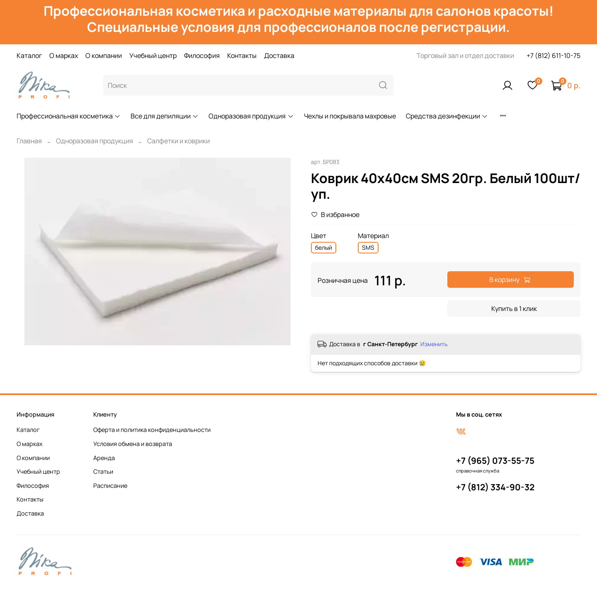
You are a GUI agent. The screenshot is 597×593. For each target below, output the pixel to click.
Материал (373, 236)
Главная (29, 140)
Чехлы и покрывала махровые (350, 116)
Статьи (103, 471)
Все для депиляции (165, 116)
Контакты (242, 55)
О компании (103, 55)
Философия (202, 55)
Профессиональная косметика (69, 116)
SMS (368, 247)
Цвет (318, 236)
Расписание (110, 485)
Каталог (29, 55)
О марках (63, 55)
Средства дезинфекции (447, 116)
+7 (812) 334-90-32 (495, 487)
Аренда (104, 458)
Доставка (279, 55)
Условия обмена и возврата (132, 444)
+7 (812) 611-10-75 (553, 55)
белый (323, 247)
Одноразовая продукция (251, 116)
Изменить (433, 344)
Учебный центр (153, 55)
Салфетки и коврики (178, 140)
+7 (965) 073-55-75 (495, 460)
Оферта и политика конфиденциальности (152, 430)
